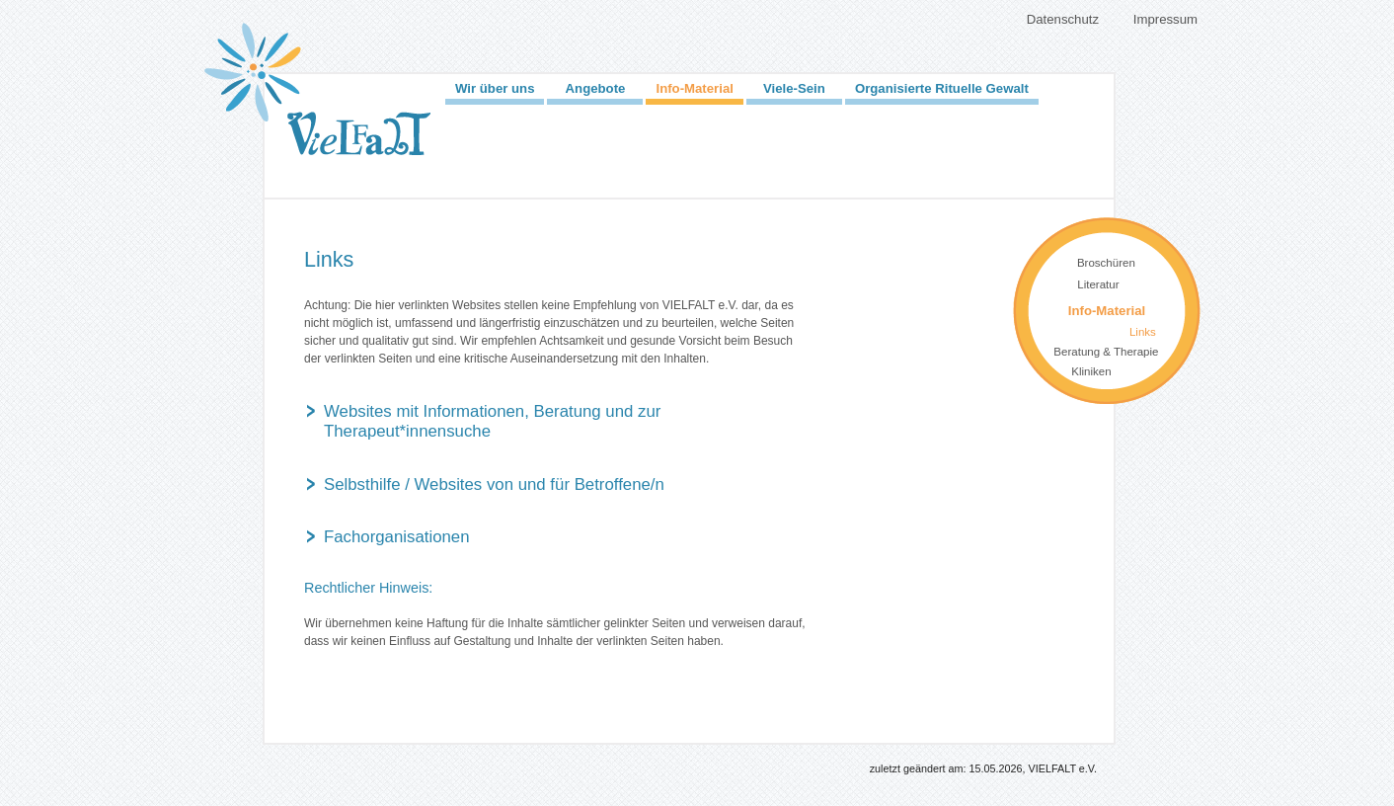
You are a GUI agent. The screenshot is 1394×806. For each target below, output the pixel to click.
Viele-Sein (794, 88)
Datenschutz (1063, 19)
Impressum (1165, 19)
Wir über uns (494, 88)
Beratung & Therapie (1105, 352)
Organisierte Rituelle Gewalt (942, 88)
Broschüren (1106, 263)
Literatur (1098, 284)
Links (1142, 332)
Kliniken (1091, 371)
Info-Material (694, 88)
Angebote (596, 88)
